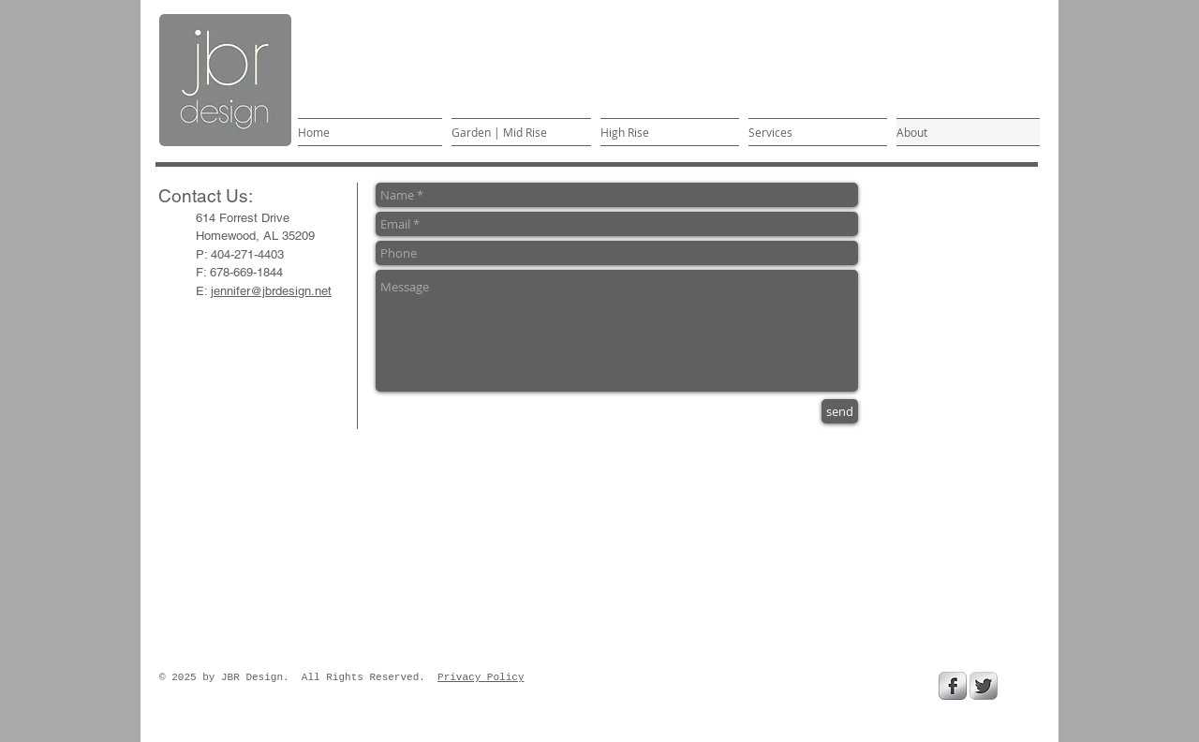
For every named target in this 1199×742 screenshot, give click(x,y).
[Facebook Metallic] (953, 686)
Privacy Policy (480, 677)
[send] (840, 411)
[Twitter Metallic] (984, 686)
